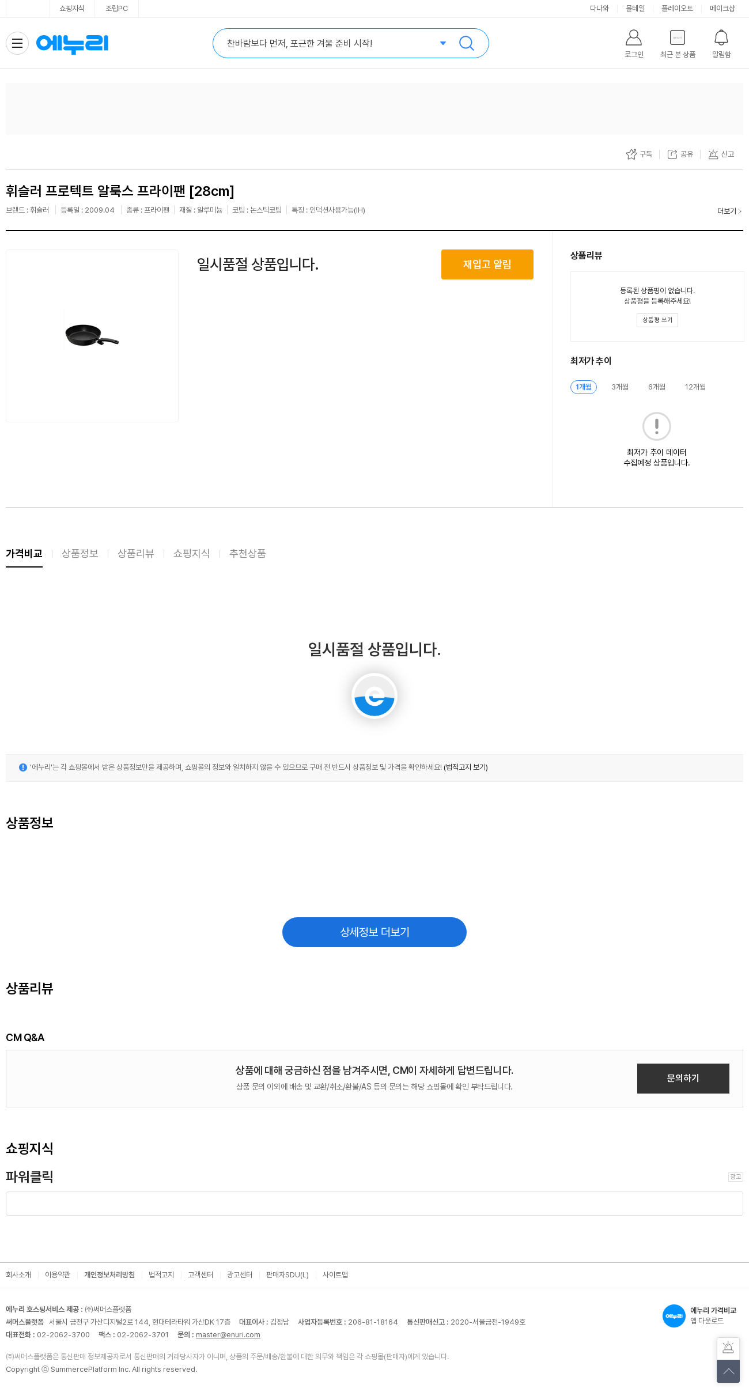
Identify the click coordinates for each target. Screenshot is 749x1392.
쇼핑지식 (72, 8)
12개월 (695, 387)
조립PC (116, 8)
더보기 (726, 211)
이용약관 (57, 1274)
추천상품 (247, 553)
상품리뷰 (136, 553)
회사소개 (18, 1274)
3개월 (620, 387)
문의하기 (683, 1078)
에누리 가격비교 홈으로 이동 (72, 43)
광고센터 (239, 1274)
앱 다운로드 (703, 1315)
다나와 (599, 8)
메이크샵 (722, 8)
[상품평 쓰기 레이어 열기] (657, 320)
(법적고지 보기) (466, 767)
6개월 (656, 387)
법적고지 (161, 1274)
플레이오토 (677, 8)
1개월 (584, 387)
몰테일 (635, 8)
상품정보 (80, 553)
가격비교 (24, 553)
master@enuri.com (228, 1334)
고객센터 (200, 1274)
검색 (466, 43)
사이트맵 (335, 1274)
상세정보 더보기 (375, 932)
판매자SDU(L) (287, 1274)
